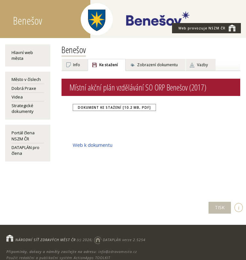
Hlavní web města (22, 55)
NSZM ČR (206, 27)
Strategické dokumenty (23, 108)
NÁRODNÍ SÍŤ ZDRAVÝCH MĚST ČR (45, 239)
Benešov (74, 49)
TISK (220, 207)
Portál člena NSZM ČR (23, 135)
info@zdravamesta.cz (117, 251)
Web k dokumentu (92, 145)
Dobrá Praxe (24, 88)
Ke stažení (108, 64)
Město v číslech (26, 79)
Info (76, 64)
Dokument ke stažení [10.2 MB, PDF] (114, 107)
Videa (17, 97)
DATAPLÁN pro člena (25, 150)
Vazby (202, 64)
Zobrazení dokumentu (157, 64)
